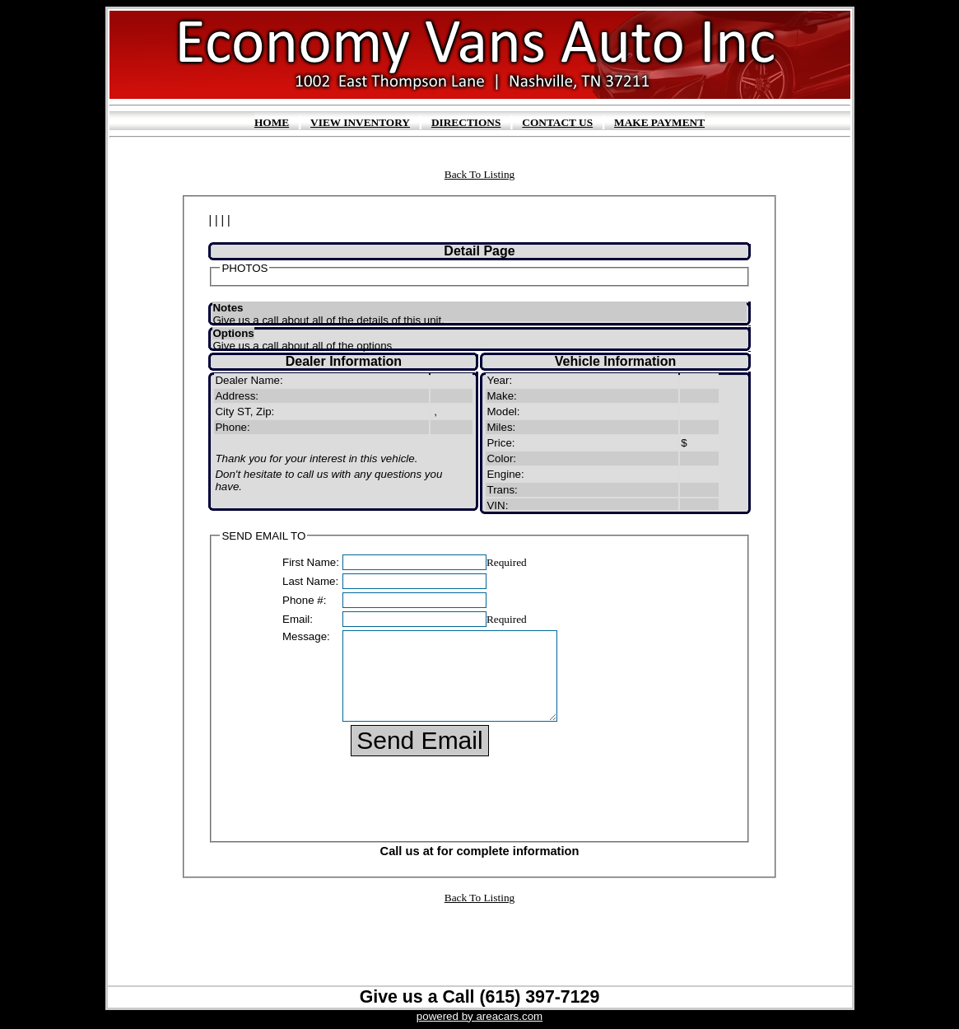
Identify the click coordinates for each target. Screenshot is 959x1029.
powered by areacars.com (479, 1016)
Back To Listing (479, 174)
